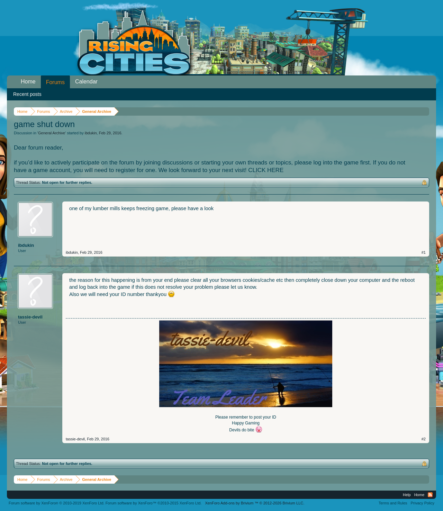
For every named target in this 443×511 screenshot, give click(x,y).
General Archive (51, 133)
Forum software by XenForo (57, 503)
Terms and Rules (393, 503)
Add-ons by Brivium (254, 503)
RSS (430, 494)
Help (407, 495)
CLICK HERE (265, 170)
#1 (424, 252)
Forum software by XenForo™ (154, 503)
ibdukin (91, 133)
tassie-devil (30, 317)
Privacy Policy (422, 503)
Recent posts (27, 94)
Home (28, 81)
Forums (55, 82)
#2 (424, 439)
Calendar (86, 81)
